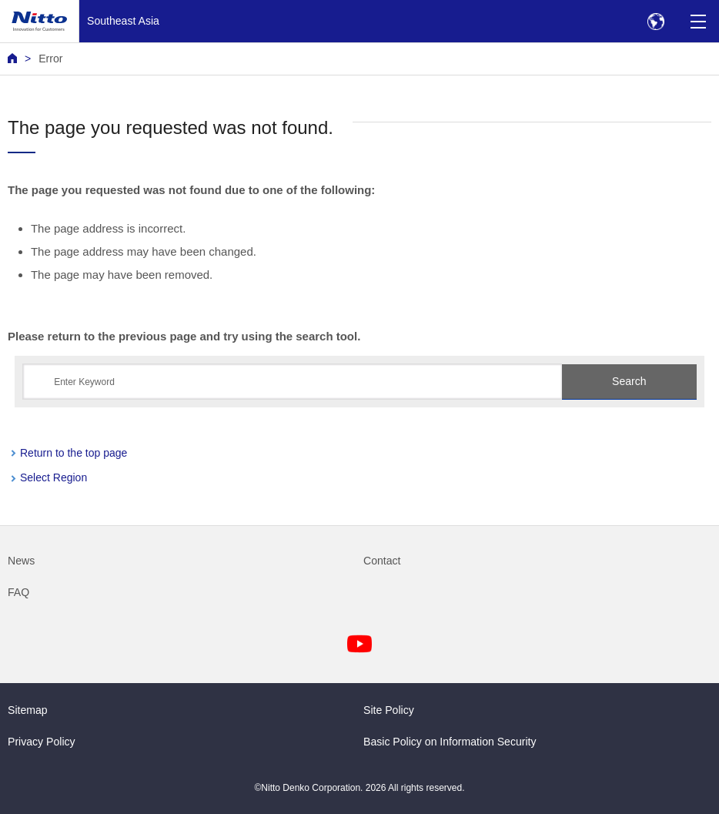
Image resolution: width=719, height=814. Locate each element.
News (21, 560)
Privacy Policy (41, 741)
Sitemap (28, 710)
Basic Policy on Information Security (450, 741)
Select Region (53, 477)
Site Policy (388, 710)
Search (629, 381)
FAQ (18, 592)
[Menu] (698, 21)
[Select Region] (655, 21)
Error (50, 58)
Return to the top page (73, 453)
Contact (382, 560)
